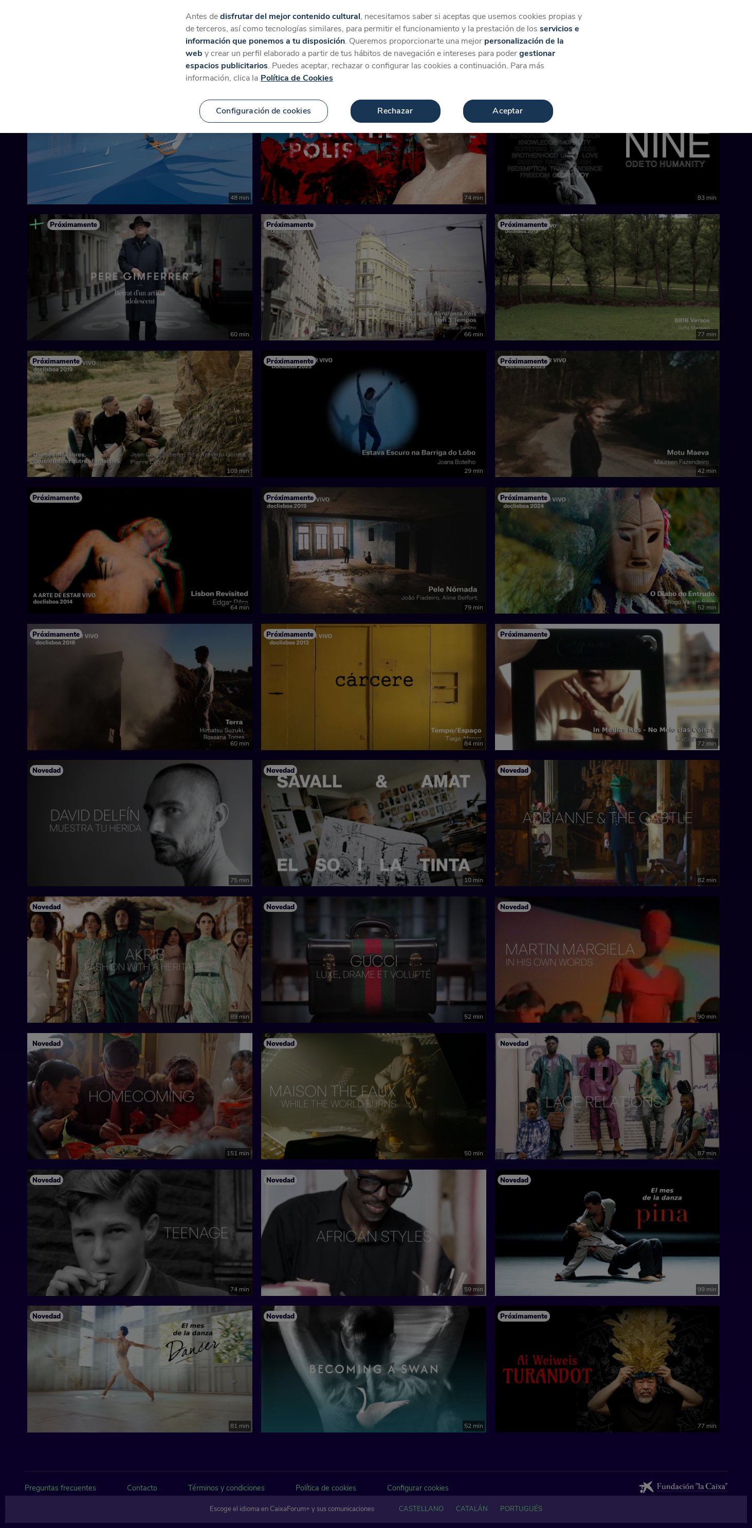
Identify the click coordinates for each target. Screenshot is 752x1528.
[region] (376, 66)
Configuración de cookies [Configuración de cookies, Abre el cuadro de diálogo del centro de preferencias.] (263, 111)
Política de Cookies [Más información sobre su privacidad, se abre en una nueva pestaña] (297, 78)
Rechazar (395, 111)
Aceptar (507, 111)
